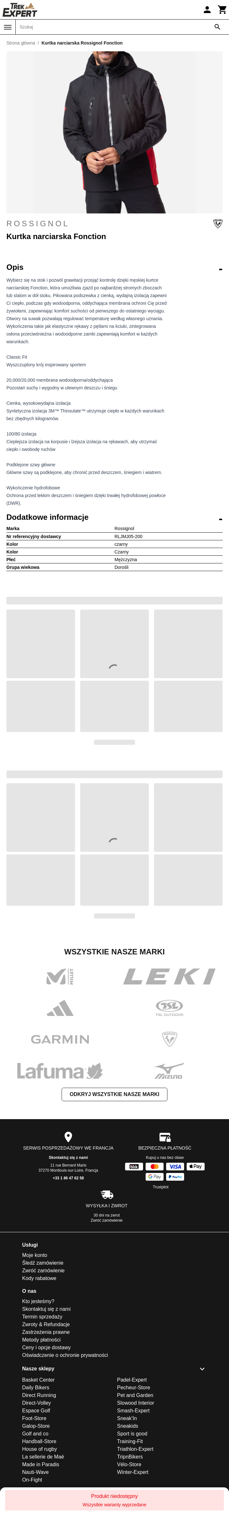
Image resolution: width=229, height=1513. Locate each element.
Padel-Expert (132, 1380)
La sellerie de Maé (43, 1456)
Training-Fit (130, 1441)
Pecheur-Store (133, 1387)
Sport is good (132, 1433)
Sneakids (127, 1426)
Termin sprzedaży (42, 1316)
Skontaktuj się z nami (68, 1157)
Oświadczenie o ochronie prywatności (65, 1355)
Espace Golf (36, 1410)
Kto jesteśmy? (38, 1301)
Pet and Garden (135, 1395)
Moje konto (34, 1255)
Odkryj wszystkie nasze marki (114, 1094)
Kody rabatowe (39, 1278)
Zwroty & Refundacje (46, 1324)
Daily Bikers (35, 1387)
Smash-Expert (133, 1410)
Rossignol (114, 224)
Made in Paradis (40, 1464)
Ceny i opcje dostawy (46, 1347)
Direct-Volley (36, 1403)
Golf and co (35, 1433)
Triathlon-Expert (135, 1449)
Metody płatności (41, 1340)
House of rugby (39, 1449)
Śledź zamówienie (43, 1263)
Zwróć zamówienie (107, 1220)
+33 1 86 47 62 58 (68, 1178)
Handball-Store (39, 1441)
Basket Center (38, 1380)
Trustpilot (161, 1187)
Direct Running (39, 1395)
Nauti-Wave (35, 1472)
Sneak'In (127, 1418)
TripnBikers (130, 1456)
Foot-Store (34, 1418)
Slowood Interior (135, 1403)
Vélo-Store (129, 1464)
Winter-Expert (132, 1472)
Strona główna (20, 43)
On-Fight (32, 1480)
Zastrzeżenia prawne (46, 1332)
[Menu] (7, 27)
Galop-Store (36, 1426)
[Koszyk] (222, 9)
